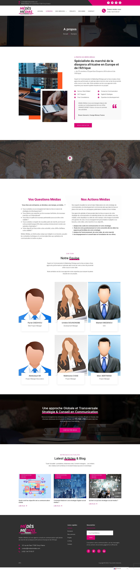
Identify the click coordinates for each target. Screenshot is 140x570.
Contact (92, 11)
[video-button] (70, 166)
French (117, 568)
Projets (73, 11)
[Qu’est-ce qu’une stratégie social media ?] (105, 489)
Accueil (39, 11)
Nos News (82, 11)
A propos (49, 11)
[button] (70, 432)
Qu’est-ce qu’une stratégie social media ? (105, 503)
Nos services (61, 11)
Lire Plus (23, 508)
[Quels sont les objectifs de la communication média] (35, 489)
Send (116, 536)
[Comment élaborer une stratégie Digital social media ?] (70, 489)
